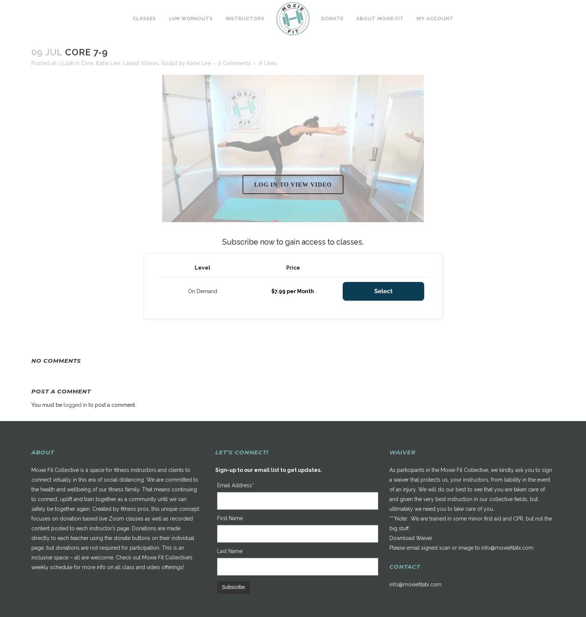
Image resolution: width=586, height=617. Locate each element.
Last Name (230, 551)
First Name (230, 518)
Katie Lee (108, 63)
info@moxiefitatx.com (507, 548)
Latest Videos (140, 63)
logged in (75, 405)
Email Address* (235, 485)
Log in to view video (293, 184)
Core (87, 63)
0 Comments (234, 63)
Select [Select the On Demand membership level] (383, 291)
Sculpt (169, 63)
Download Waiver (410, 538)
